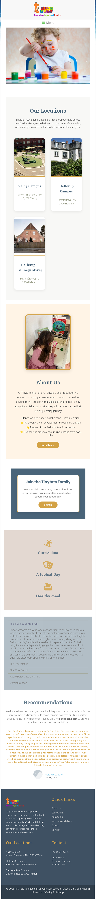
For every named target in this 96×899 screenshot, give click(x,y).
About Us (56, 808)
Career (55, 825)
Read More (48, 445)
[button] (9, 61)
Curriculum (57, 812)
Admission (57, 816)
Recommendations (62, 821)
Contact (56, 829)
